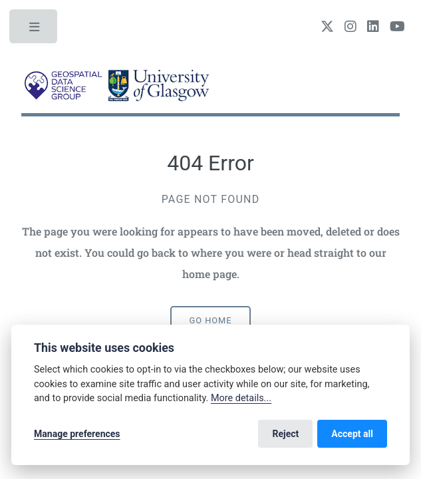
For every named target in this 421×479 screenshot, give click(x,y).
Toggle (34, 30)
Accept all (352, 433)
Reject (285, 433)
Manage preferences (77, 433)
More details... (241, 398)
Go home (211, 320)
